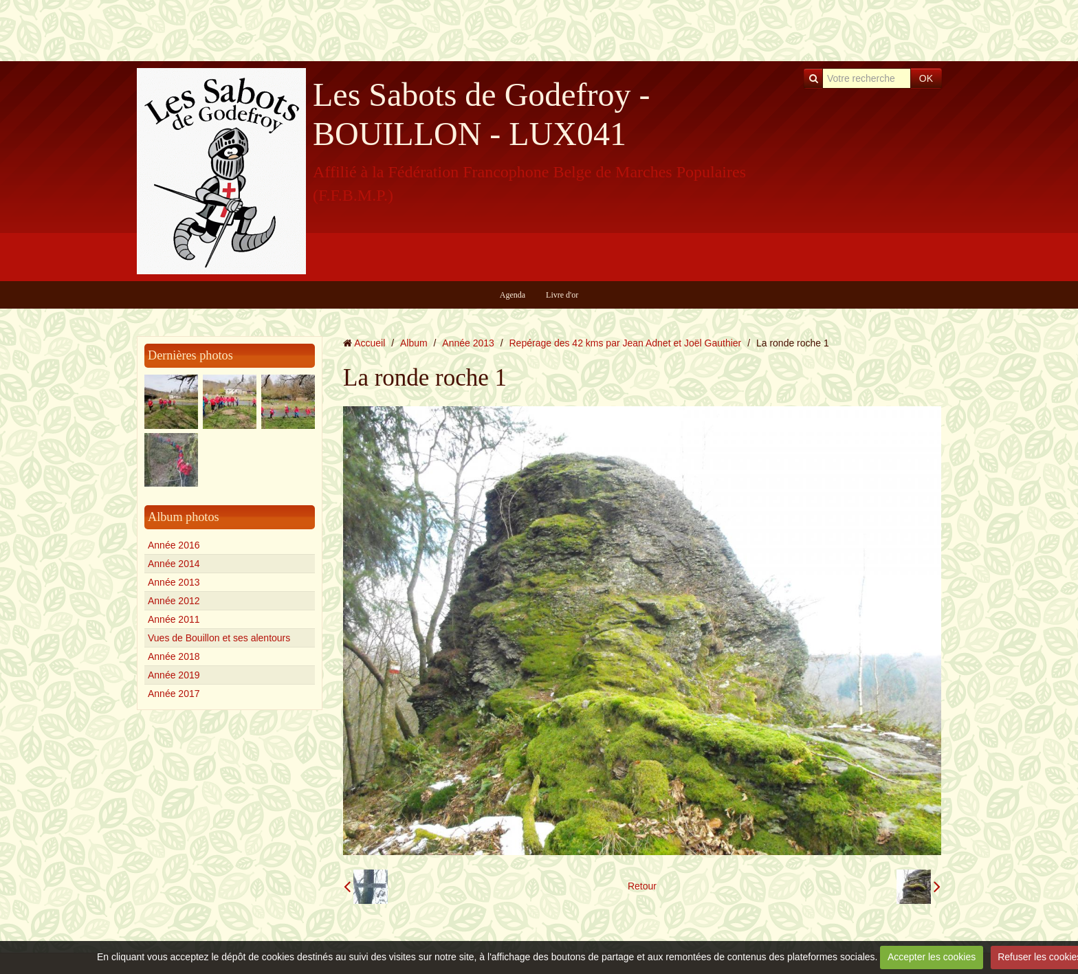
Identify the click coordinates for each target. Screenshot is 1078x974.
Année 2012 (174, 600)
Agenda (512, 295)
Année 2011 (174, 619)
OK (926, 78)
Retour (642, 886)
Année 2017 (174, 693)
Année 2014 (174, 563)
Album (414, 342)
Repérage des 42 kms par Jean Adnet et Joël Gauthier (625, 342)
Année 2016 (174, 545)
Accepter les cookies (932, 956)
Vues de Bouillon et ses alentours (219, 637)
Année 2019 (174, 674)
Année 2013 (174, 582)
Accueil (369, 342)
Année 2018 (174, 656)
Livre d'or (562, 295)
